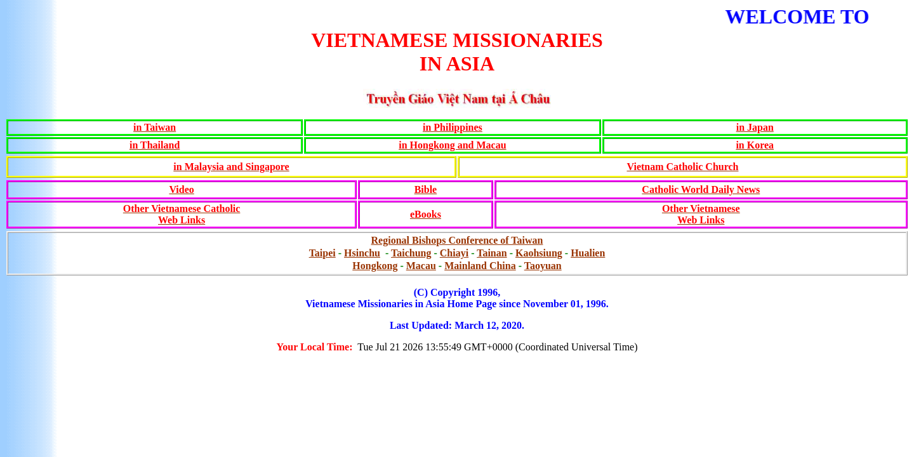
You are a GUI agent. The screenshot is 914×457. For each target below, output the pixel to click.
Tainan (492, 253)
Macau (421, 265)
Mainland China (479, 265)
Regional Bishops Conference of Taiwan (457, 240)
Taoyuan (543, 265)
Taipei (322, 253)
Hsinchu (362, 253)
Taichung (411, 253)
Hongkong (374, 265)
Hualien (588, 253)
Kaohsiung (538, 253)
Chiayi (454, 253)
